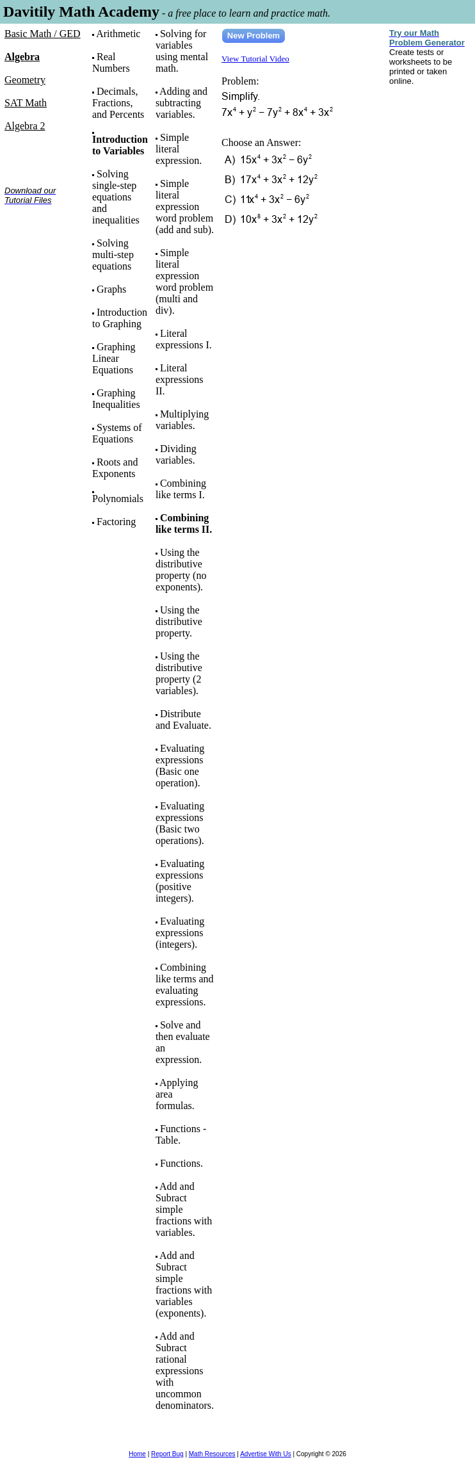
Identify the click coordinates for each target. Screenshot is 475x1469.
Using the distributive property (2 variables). (179, 673)
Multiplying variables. (182, 420)
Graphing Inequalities (116, 398)
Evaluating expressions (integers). (180, 933)
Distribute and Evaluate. (183, 719)
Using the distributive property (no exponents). (181, 569)
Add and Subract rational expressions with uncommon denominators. (185, 1371)
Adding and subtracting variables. (181, 103)
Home (137, 1453)
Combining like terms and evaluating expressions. (185, 984)
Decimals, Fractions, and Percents (118, 103)
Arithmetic (118, 33)
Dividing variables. (176, 454)
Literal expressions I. (184, 339)
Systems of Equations (117, 433)
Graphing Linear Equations (113, 358)
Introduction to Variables (120, 145)
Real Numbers (111, 62)
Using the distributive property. (179, 621)
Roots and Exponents (115, 468)
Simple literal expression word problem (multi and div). (184, 281)
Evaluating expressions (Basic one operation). (180, 765)
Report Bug (167, 1453)
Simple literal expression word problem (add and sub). (185, 206)
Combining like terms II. (184, 523)
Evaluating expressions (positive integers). (180, 881)
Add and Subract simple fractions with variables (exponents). (184, 1284)
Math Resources (212, 1453)
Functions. (181, 1163)
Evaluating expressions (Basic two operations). (180, 823)
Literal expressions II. (180, 379)
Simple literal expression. (179, 149)
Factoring (116, 521)
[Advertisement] (44, 255)
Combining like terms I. (181, 489)
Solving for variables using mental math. (182, 51)
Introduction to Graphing (119, 318)
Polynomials (117, 498)
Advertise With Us (265, 1453)
